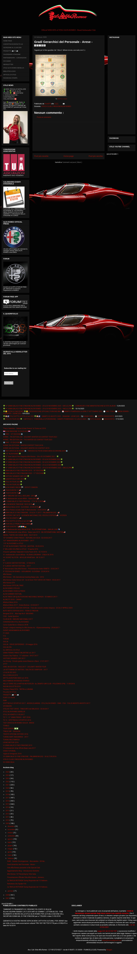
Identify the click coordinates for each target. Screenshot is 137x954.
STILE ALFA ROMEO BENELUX (13, 68)
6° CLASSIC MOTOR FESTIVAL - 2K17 (17, 566)
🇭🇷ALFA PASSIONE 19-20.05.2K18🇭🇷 (16, 431)
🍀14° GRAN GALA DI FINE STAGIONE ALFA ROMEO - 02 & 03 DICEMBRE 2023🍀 (33, 462)
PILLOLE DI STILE (9, 692)
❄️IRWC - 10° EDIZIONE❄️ (13, 434)
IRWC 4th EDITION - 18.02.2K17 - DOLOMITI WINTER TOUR (24, 667)
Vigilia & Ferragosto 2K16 (12, 754)
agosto (10, 839)
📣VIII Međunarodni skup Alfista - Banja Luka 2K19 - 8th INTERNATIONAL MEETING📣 (34, 532)
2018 (8, 794)
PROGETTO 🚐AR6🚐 (10, 51)
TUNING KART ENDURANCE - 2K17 (15, 737)
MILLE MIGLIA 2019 (10, 675)
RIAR (5, 700)
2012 (8, 814)
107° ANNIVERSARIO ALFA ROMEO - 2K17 (18, 541)
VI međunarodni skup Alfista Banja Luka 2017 (19, 748)
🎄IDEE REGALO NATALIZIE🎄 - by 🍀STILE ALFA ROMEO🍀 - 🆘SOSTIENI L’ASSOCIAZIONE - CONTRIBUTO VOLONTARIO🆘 (14, 94)
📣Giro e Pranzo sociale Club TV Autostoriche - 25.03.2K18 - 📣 (26, 510)
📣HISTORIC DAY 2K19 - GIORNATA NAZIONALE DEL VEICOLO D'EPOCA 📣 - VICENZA (35, 515)
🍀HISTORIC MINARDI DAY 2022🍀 (16, 476)
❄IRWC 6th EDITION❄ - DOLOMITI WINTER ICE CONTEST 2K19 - (26, 448)
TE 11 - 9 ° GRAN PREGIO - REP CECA (16, 717)
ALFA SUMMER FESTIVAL (12, 594)
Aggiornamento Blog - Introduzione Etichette (23, 871)
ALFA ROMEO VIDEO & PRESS (14, 591)
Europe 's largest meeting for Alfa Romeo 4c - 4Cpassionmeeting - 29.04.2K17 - (32, 628)
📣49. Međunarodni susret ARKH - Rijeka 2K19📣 (21, 499)
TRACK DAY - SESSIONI (11, 731)
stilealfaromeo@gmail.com (111, 940)
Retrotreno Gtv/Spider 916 (16, 884)
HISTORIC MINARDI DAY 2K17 (14, 658)
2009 (8, 823)
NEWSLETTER (8, 64)
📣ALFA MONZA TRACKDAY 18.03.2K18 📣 (19, 504)
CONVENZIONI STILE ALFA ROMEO (16, 622)
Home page (68, 156)
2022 (8, 782)
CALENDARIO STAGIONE (11, 54)
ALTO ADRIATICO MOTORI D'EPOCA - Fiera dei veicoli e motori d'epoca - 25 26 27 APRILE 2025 (38, 608)
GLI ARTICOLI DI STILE (11, 650)
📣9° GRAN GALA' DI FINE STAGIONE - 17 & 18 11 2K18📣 (24, 501)
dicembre (11, 826)
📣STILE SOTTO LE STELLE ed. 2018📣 (17, 521)
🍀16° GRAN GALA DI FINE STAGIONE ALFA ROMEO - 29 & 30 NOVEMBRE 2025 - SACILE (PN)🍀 (38, 409)
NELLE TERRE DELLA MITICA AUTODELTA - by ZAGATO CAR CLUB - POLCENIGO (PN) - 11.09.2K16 (39, 684)
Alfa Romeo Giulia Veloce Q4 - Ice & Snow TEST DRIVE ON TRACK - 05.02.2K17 (31, 580)
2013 (8, 811)
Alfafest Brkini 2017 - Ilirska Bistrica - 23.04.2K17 (21, 605)
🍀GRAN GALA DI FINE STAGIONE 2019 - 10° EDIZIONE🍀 (24, 470)
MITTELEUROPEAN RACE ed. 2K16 (15, 678)
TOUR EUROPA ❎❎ (10, 728)
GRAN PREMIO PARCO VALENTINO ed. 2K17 (19, 653)
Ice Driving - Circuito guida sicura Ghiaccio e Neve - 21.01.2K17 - (26, 661)
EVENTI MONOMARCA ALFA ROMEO (16, 630)
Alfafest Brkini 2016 (10, 602)
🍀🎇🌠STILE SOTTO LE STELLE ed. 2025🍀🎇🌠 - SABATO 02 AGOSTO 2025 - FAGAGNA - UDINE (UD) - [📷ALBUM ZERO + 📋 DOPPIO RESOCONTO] (58, 416)
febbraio (11, 858)
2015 (8, 804)
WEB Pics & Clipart (62, 98)
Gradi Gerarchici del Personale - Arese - (21, 864)
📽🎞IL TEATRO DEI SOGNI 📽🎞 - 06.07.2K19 (20, 535)
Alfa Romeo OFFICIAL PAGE (13, 585)
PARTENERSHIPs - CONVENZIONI (14, 58)
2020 (8, 788)
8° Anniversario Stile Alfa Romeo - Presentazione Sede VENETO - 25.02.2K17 (31, 569)
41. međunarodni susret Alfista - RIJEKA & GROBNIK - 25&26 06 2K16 (28, 555)
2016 (8, 801)
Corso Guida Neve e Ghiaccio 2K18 (15, 625)
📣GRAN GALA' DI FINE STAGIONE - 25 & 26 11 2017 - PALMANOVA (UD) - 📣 (31, 513)
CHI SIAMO (7, 61)
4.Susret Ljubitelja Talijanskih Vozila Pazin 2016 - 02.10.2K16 (25, 552)
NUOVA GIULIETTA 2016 (12, 686)
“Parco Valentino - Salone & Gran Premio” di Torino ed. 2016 (24, 428)
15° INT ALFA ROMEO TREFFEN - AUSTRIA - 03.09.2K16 (23, 546)
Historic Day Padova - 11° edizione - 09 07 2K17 (20, 656)
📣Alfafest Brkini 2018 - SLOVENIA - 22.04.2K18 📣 (22, 507)
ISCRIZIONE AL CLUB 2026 (12, 47)
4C (4, 560)
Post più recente (41, 156)
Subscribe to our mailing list (15, 368)
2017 (8, 798)
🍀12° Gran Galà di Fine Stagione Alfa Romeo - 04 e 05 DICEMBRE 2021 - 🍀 (31, 456)
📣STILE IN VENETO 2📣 (12, 518)
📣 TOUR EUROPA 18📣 (12, 493)
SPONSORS (7, 706)
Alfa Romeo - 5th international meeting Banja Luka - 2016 (23, 577)
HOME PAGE (7, 41)
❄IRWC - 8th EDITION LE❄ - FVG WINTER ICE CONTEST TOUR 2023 (27, 440)
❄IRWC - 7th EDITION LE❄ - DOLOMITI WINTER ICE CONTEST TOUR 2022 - (30, 437)
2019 (8, 791)
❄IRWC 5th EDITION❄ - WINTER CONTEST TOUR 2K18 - (23, 445)
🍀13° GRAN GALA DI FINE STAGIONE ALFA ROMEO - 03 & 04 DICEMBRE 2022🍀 (33, 459)
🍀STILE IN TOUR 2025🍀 (12, 485)
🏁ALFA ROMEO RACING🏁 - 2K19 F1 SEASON (20, 487)
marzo (10, 855)
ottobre (10, 833)
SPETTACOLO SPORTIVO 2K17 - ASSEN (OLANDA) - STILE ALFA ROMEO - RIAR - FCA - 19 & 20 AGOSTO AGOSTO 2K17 (46, 703)
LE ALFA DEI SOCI (9, 672)
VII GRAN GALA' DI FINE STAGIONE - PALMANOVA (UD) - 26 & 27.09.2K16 (29, 756)
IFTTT (5, 664)
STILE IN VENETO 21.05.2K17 (14, 714)
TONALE (6, 726)
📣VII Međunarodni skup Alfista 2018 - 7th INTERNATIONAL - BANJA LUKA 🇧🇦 (31, 529)
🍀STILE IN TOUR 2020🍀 (12, 482)
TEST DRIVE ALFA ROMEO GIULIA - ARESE (18, 723)
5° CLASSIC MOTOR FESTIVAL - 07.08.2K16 (19, 563)
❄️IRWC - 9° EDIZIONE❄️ (12, 442)
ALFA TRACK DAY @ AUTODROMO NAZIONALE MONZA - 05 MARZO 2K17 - (30, 597)
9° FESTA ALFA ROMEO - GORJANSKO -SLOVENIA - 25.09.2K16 (26, 571)
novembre (11, 829)
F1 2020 (6, 633)
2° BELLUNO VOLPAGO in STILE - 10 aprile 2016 (20, 549)
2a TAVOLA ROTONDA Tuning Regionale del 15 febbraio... (27, 881)
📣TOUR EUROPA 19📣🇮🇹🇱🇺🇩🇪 (14, 527)
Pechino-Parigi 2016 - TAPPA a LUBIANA (18, 689)
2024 (8, 775)
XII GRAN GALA (8, 762)
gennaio (11, 891)
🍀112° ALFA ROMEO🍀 (12, 454)
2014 (8, 807)
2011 (8, 817)
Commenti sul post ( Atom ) (72, 162)
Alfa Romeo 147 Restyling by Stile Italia (21, 874)
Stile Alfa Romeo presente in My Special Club (23, 868)
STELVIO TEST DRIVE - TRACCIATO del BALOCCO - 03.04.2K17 (26, 709)
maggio (10, 849)
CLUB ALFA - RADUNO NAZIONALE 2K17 (18, 619)
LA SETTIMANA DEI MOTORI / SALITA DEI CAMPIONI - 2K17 (25, 670)
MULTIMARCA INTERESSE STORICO (16, 681)
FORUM (6, 639)
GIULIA (5, 642)
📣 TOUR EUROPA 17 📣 (12, 490)
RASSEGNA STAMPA (10, 78)
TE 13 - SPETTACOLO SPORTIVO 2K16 (17, 720)
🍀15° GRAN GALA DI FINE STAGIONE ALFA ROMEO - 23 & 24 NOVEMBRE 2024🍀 (33, 465)
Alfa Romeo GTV (9, 583)
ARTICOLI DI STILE (9, 74)
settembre (12, 836)
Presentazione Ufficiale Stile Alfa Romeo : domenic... (26, 877)
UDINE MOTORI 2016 (11, 742)
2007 (8, 898)
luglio (10, 842)
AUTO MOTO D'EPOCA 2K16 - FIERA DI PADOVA (20, 611)
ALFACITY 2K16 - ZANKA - (12, 599)
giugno (10, 846)
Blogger (109, 950)
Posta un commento (44, 117)
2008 (8, 895)
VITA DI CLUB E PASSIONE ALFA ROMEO (56, 106)
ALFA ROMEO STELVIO (11, 588)
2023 (8, 778)
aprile (10, 852)
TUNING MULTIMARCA (11, 740)
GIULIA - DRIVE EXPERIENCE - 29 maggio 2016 (20, 644)
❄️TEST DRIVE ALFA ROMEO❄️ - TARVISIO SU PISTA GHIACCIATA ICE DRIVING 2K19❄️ (35, 451)
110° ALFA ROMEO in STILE (13, 543)
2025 (8, 772)
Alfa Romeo (7, 574)
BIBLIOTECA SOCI (9, 71)
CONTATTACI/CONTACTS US (13, 44)
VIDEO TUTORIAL (9, 751)
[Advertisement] (68, 136)
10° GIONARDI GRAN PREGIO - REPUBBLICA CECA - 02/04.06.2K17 (27, 538)
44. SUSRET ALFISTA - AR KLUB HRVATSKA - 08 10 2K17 (23, 557)
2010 (8, 820)
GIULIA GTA (7, 647)
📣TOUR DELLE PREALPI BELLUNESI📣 (18, 524)
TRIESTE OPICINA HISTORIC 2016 (15, 734)
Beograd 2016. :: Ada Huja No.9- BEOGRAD (18, 614)
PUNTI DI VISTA (9, 698)
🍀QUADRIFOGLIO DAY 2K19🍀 (14, 479)
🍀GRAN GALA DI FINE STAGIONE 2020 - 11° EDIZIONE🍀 (24, 473)
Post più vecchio (96, 156)
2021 (8, 785)
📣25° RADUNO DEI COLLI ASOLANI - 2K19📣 (20, 496)
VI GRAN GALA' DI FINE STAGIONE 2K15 (17, 745)
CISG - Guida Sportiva (11, 616)
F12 (4, 636)
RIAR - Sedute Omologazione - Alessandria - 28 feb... (26, 861)
